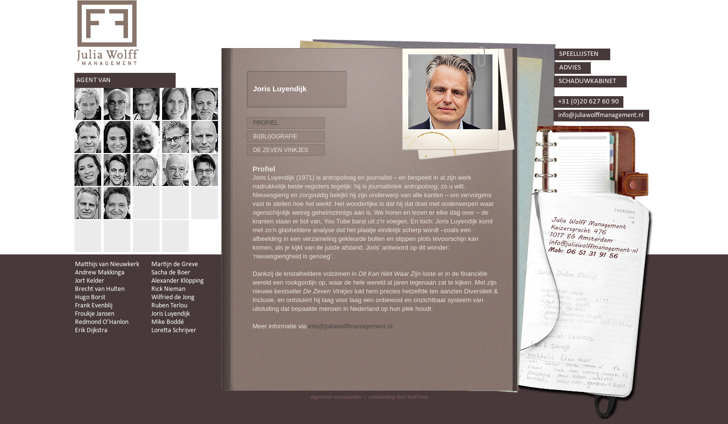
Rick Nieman (168, 289)
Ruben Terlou (169, 305)
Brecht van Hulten (100, 289)
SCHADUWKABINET (587, 81)
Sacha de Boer (170, 272)
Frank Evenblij (93, 305)
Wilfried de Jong (173, 297)
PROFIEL (265, 122)
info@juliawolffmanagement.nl (350, 326)
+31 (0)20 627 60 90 (588, 101)
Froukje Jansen (94, 314)
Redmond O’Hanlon (101, 322)
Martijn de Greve (174, 264)
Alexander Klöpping (177, 281)
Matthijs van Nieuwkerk (107, 264)
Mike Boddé (167, 322)
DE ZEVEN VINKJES (280, 150)
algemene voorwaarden (336, 397)
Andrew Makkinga (100, 272)
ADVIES (570, 67)
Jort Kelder (89, 281)
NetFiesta (417, 397)
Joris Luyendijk (170, 314)
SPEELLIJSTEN (579, 54)
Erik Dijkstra (91, 330)
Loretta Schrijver (173, 330)
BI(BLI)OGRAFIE (275, 136)
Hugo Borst (90, 297)
